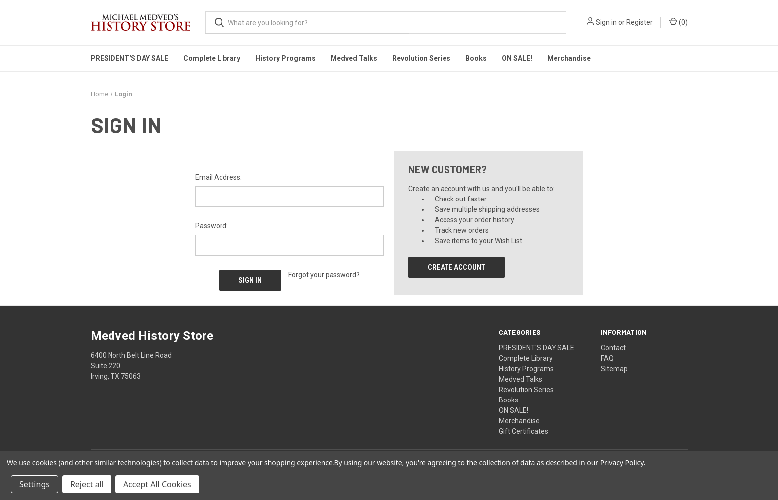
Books (476, 58)
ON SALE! (517, 58)
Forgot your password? (324, 275)
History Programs (285, 58)
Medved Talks (354, 58)
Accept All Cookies (157, 484)
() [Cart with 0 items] (678, 21)
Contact (613, 347)
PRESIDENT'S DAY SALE (129, 58)
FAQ (607, 358)
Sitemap (614, 368)
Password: (211, 226)
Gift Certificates (523, 431)
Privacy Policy (622, 462)
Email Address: (218, 177)
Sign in (606, 22)
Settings (34, 484)
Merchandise (569, 58)
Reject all (87, 484)
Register (639, 22)
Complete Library (211, 58)
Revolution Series (421, 58)
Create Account (456, 267)
